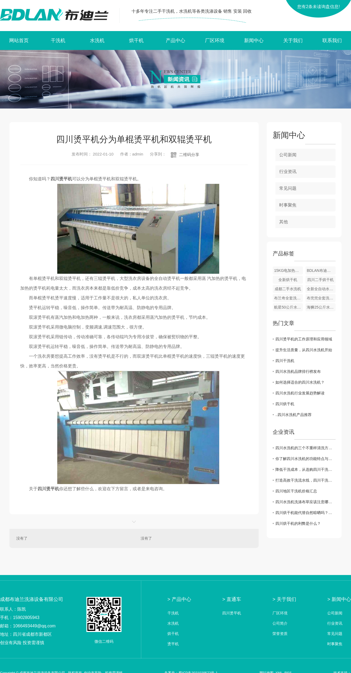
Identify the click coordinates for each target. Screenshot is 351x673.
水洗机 (97, 40)
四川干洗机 (284, 361)
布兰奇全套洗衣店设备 (288, 298)
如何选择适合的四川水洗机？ (300, 382)
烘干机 (136, 40)
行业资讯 (287, 171)
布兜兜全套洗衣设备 (321, 298)
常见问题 (287, 188)
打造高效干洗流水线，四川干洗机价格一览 (305, 480)
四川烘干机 (284, 404)
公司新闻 (287, 155)
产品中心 (175, 40)
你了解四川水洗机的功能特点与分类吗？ (305, 458)
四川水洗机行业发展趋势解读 (300, 393)
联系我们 (332, 40)
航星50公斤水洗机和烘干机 (288, 307)
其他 (283, 221)
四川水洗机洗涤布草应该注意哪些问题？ (305, 502)
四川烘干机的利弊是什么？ (298, 523)
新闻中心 (254, 40)
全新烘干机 (287, 280)
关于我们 (293, 40)
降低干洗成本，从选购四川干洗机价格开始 (305, 469)
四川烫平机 (231, 613)
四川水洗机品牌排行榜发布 (298, 371)
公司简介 (280, 623)
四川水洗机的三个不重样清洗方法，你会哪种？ (305, 448)
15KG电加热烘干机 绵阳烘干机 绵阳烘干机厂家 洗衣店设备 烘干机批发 (288, 270)
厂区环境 (214, 40)
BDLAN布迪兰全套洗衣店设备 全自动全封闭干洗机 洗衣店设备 (321, 270)
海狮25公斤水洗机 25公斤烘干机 (321, 307)
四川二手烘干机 (320, 280)
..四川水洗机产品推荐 (293, 414)
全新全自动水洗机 (321, 289)
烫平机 (173, 644)
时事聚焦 (287, 205)
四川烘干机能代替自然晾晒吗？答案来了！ (305, 512)
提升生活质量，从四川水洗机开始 (303, 350)
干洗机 (58, 40)
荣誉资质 (280, 634)
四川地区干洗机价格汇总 (296, 491)
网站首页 (19, 40)
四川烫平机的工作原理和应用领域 (303, 339)
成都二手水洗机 (288, 289)
